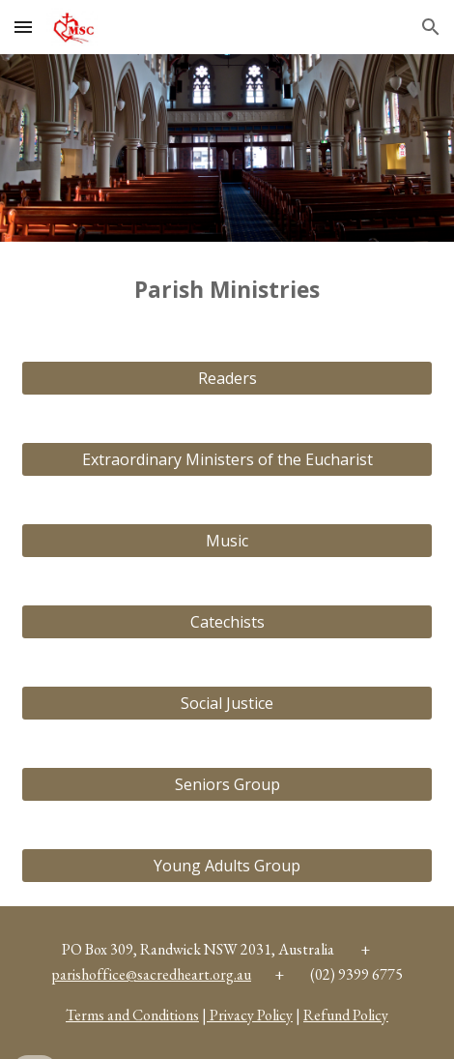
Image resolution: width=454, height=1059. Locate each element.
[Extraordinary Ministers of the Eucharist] (227, 459)
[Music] (227, 541)
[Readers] (227, 378)
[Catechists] (227, 622)
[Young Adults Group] (227, 865)
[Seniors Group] (227, 784)
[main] (227, 289)
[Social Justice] (227, 703)
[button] (23, 26)
